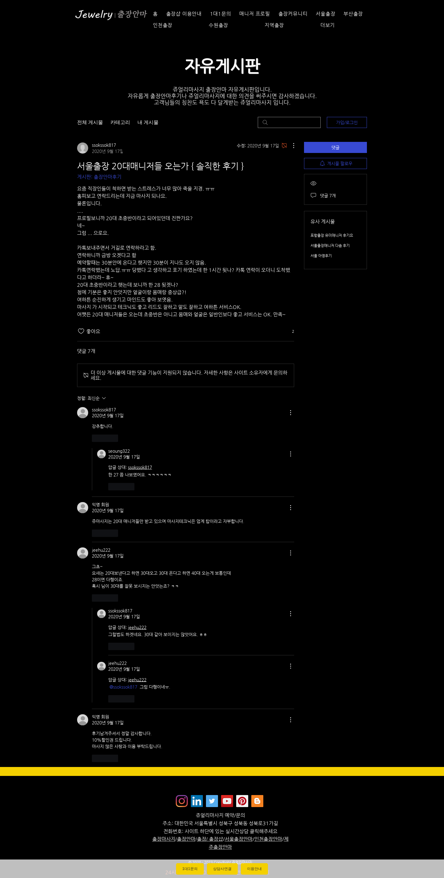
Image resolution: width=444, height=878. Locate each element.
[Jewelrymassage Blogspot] (257, 801)
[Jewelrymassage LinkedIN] (197, 801)
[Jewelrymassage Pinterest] (242, 801)
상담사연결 (222, 869)
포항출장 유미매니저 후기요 (331, 235)
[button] (343, 25)
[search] (289, 122)
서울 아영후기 (321, 256)
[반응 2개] (289, 331)
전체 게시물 (90, 122)
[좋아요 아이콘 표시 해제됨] (81, 331)
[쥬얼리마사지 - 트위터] (212, 801)
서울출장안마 (239, 839)
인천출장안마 (268, 839)
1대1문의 (189, 869)
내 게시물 (148, 122)
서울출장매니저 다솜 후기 (330, 245)
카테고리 (120, 122)
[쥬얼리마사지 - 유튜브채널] (227, 801)
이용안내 (254, 869)
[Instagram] (182, 801)
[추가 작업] (290, 145)
